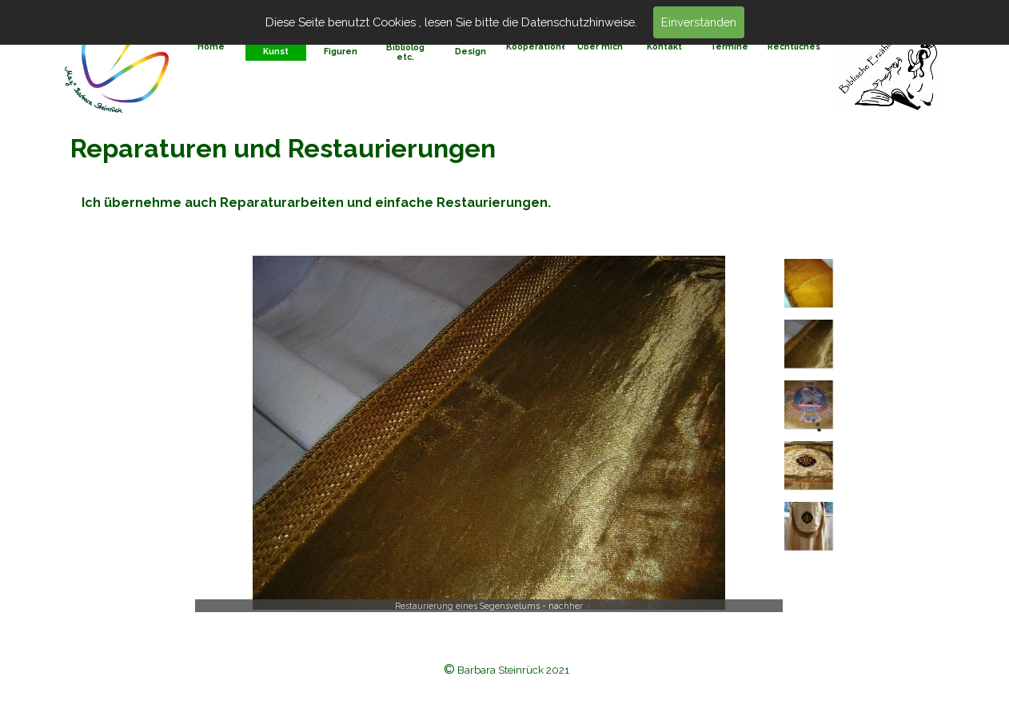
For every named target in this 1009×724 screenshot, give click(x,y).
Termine (729, 46)
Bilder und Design (470, 46)
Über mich (600, 46)
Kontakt (664, 46)
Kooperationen (539, 46)
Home (211, 46)
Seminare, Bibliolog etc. (405, 47)
